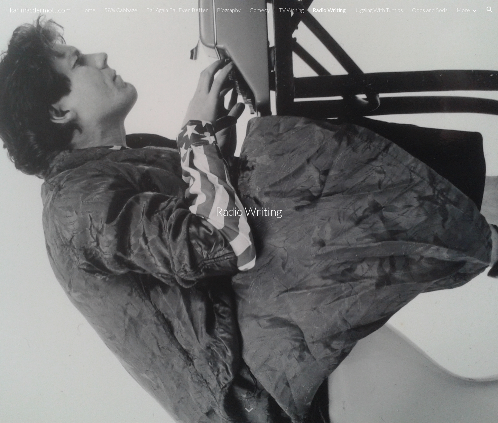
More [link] (463, 10)
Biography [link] (229, 10)
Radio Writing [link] (329, 10)
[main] (249, 211)
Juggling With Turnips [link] (379, 10)
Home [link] (87, 10)
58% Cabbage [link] (120, 10)
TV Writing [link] (291, 10)
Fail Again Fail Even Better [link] (177, 10)
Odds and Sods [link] (430, 10)
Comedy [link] (260, 10)
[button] (489, 9)
